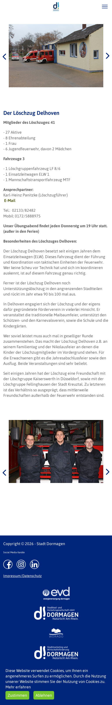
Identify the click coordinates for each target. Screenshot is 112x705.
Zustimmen (17, 695)
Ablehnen (44, 695)
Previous (4, 56)
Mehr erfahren (18, 687)
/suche (92, 6)
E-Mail (9, 200)
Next (107, 56)
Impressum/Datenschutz (22, 576)
